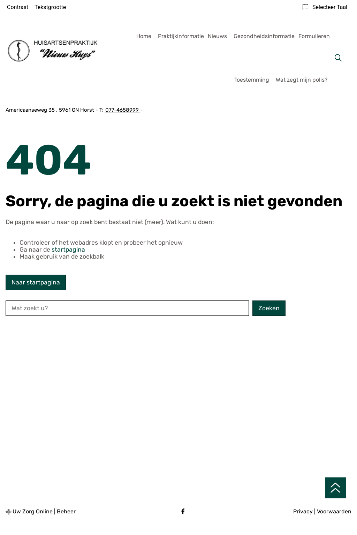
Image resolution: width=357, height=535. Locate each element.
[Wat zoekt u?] (127, 308)
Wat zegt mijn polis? (302, 79)
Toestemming (251, 79)
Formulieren (314, 36)
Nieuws (217, 36)
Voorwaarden (334, 511)
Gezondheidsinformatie (264, 36)
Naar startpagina (36, 282)
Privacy (303, 511)
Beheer (66, 511)
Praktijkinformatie (181, 36)
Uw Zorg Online (33, 511)
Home (143, 36)
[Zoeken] (338, 58)
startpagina (68, 249)
